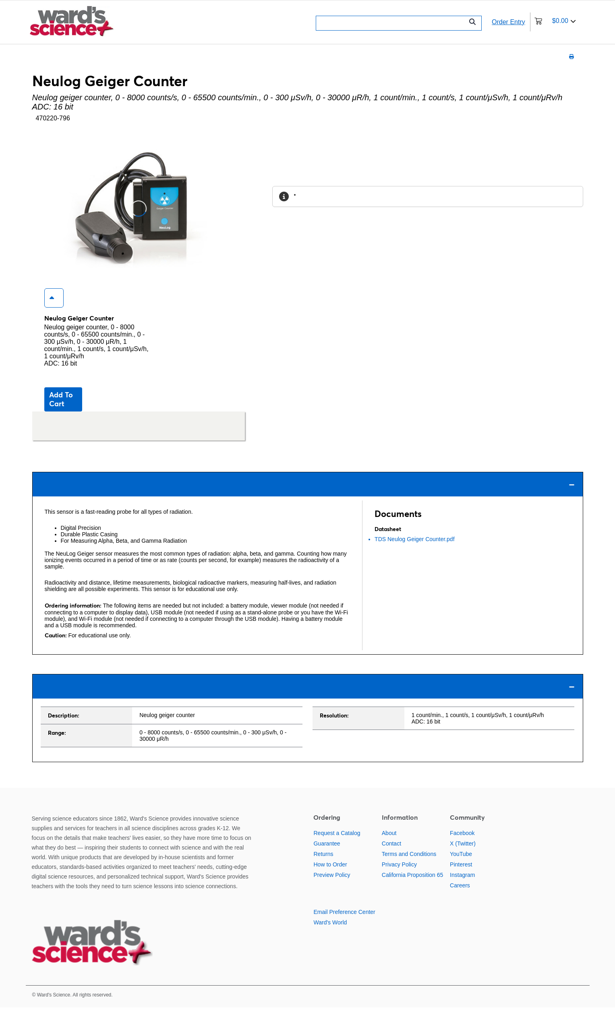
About (389, 840)
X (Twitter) (463, 851)
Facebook (462, 840)
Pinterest (461, 872)
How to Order (330, 872)
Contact (391, 851)
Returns (323, 861)
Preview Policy (331, 882)
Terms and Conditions (409, 861)
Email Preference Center (344, 919)
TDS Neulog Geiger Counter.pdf (414, 547)
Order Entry (508, 22)
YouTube (461, 861)
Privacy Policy (399, 872)
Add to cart (61, 407)
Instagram (462, 882)
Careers (460, 893)
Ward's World (330, 930)
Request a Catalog (336, 840)
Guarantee (326, 851)
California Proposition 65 (412, 882)
